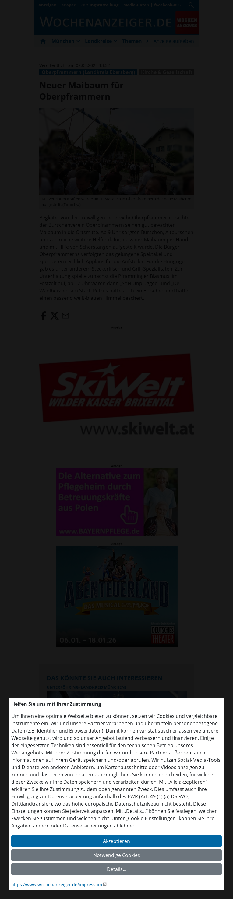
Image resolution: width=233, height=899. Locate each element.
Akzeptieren (116, 841)
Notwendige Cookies (116, 855)
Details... (116, 869)
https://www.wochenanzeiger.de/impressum (56, 884)
